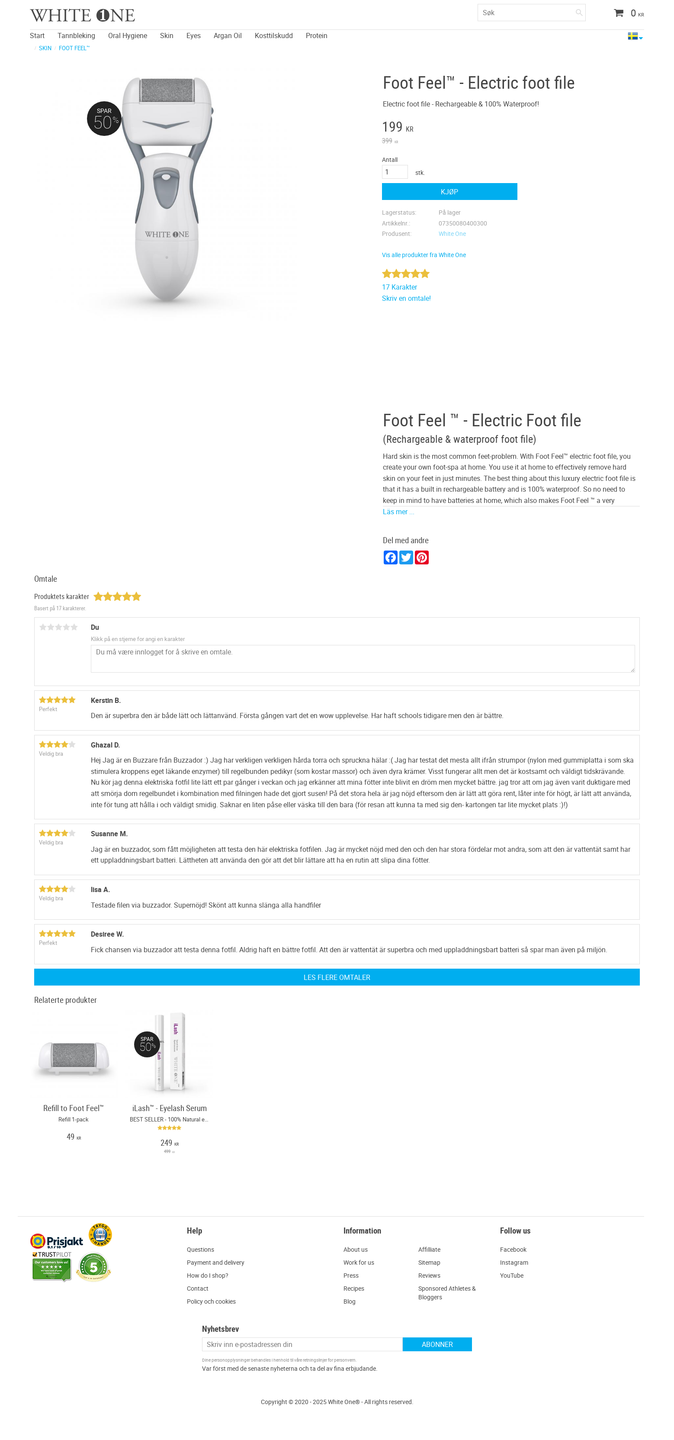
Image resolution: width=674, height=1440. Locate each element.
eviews (431, 1275)
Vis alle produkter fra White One (424, 255)
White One (452, 233)
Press (351, 1275)
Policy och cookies (211, 1301)
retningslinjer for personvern (329, 1360)
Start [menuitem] (37, 35)
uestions (202, 1249)
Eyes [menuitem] (193, 35)
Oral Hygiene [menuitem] (127, 35)
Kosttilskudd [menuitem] (274, 35)
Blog (349, 1301)
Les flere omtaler (337, 977)
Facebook (513, 1249)
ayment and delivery (217, 1262)
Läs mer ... (398, 511)
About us (355, 1249)
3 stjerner (58, 627)
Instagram (514, 1262)
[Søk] (579, 10)
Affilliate (429, 1249)
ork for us (361, 1262)
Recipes (353, 1288)
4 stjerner (66, 627)
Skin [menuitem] (166, 35)
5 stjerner (74, 627)
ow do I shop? (209, 1275)
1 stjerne (43, 627)
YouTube (511, 1275)
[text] (450, 127)
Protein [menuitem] (316, 35)
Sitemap (429, 1262)
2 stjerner (51, 627)
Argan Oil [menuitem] (228, 35)
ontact (200, 1288)
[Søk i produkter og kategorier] (532, 12)
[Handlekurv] (625, 14)
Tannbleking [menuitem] (76, 35)
